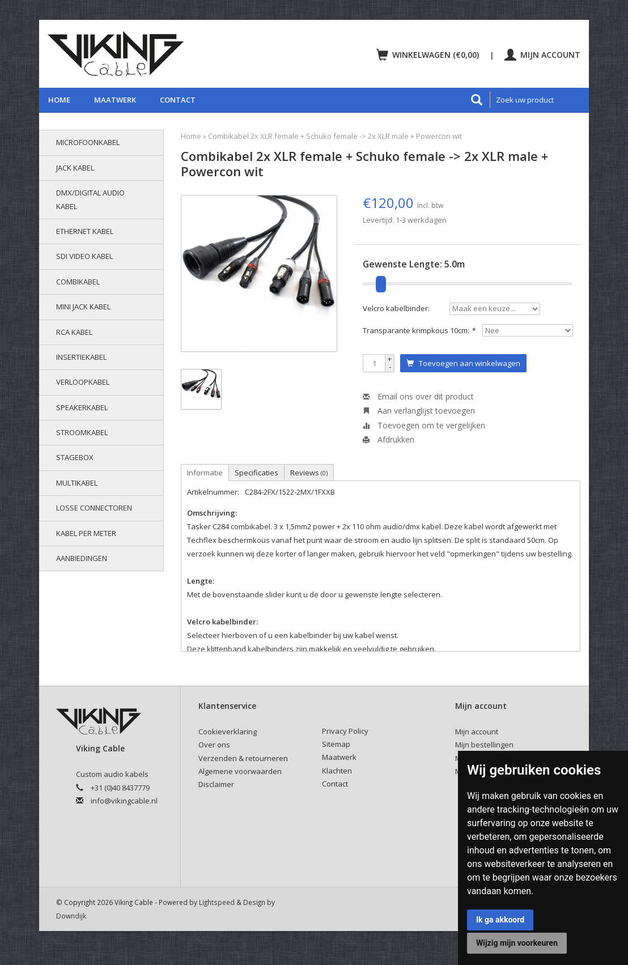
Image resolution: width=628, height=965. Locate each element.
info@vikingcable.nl (124, 801)
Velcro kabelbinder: (396, 308)
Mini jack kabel (83, 306)
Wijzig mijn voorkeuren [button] (517, 942)
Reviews (309, 472)
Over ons (214, 744)
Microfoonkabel (88, 142)
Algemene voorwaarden (240, 771)
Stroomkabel (82, 432)
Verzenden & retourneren (243, 758)
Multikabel (76, 483)
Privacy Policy (345, 731)
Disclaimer (216, 784)
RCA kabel (74, 332)
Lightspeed (217, 902)
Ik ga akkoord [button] (500, 919)
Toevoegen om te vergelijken (424, 425)
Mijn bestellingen (484, 744)
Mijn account (542, 54)
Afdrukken (388, 439)
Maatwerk (115, 100)
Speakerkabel (82, 407)
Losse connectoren (94, 508)
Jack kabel (75, 168)
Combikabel (78, 282)
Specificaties (256, 472)
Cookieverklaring (227, 731)
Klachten (337, 771)
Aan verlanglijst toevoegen (419, 410)
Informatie (205, 472)
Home (59, 100)
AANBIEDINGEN (81, 558)
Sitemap (336, 744)
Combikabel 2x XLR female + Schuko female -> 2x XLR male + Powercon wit (335, 136)
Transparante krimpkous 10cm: (419, 330)
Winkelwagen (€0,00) (428, 54)
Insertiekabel (81, 357)
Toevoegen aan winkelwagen (463, 363)
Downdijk (71, 915)
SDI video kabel (84, 256)
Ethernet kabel (84, 231)
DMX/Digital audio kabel (90, 199)
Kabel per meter (86, 533)
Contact (178, 100)
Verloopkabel (82, 382)
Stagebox (75, 457)
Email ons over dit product (418, 396)
